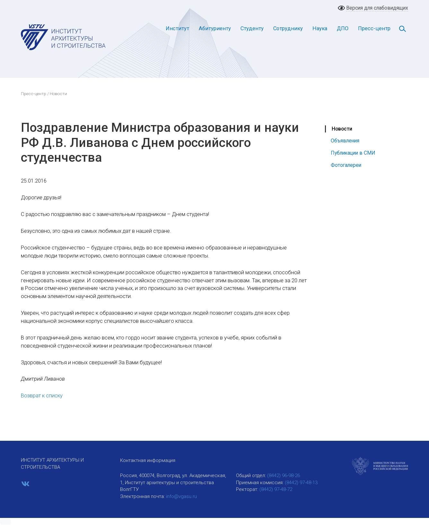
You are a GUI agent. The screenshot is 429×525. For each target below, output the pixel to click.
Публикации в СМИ (353, 153)
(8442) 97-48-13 (301, 482)
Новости (342, 129)
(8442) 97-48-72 (275, 489)
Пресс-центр (374, 28)
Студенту (252, 28)
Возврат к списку (42, 396)
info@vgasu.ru (181, 496)
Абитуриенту (215, 28)
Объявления (345, 141)
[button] (5, 522)
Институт (177, 28)
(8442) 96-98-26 (283, 475)
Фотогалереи (346, 165)
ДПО (342, 28)
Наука (319, 28)
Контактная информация (147, 460)
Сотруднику (288, 28)
